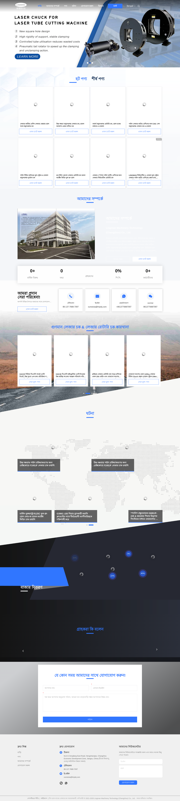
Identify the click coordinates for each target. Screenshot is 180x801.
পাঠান (90, 719)
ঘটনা (74, 6)
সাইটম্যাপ (44, 798)
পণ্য (65, 6)
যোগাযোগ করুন (87, 6)
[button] (23, 651)
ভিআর (101, 6)
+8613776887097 (123, 307)
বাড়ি (39, 6)
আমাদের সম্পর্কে (52, 6)
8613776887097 (150, 307)
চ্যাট (115, 6)
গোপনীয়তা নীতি (33, 798)
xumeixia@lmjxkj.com (72, 777)
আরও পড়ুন (118, 259)
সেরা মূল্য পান (34, 382)
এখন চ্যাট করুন (35, 132)
